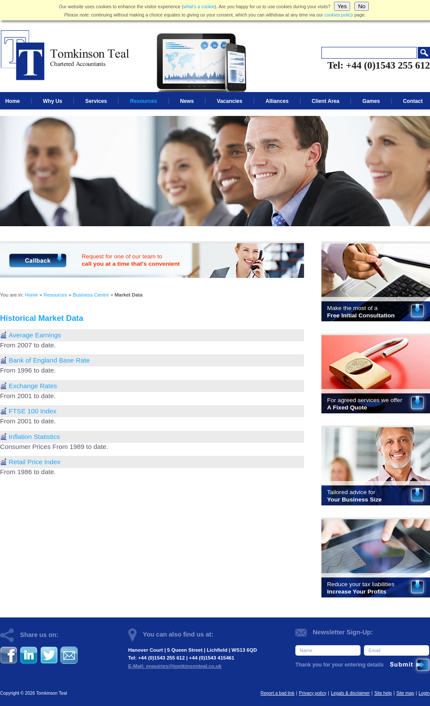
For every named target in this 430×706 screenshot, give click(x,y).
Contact (413, 101)
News (187, 101)
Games (371, 101)
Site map (405, 693)
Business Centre (91, 294)
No (361, 6)
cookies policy (338, 14)
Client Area (326, 101)
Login (424, 693)
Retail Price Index (34, 461)
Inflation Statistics (34, 436)
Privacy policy (312, 693)
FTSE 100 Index (32, 411)
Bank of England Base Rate (49, 360)
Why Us (53, 101)
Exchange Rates (33, 385)
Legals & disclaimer (350, 693)
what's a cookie (199, 6)
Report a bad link (277, 693)
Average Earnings (35, 335)
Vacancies (229, 101)
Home (12, 101)
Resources (143, 101)
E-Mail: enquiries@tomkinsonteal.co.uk (175, 666)
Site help (383, 693)
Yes (342, 6)
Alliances (276, 101)
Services (96, 101)
